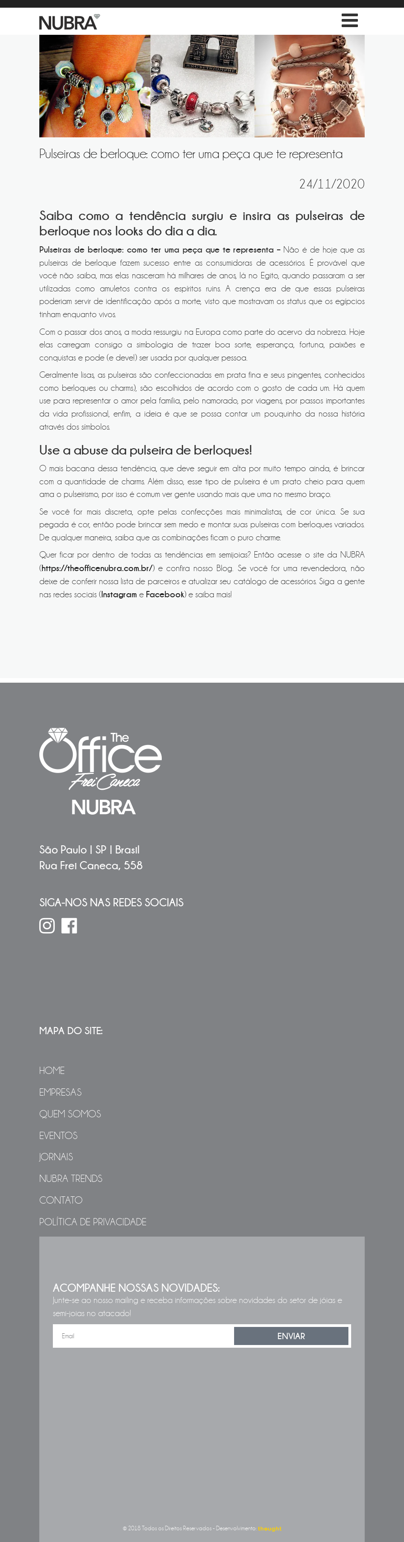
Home (52, 1070)
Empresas (60, 1092)
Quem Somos (70, 1114)
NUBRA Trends (71, 1178)
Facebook (165, 594)
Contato (61, 1200)
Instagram (119, 594)
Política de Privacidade (92, 1222)
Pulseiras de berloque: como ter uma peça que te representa (191, 154)
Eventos (58, 1135)
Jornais (56, 1157)
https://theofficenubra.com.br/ (97, 568)
